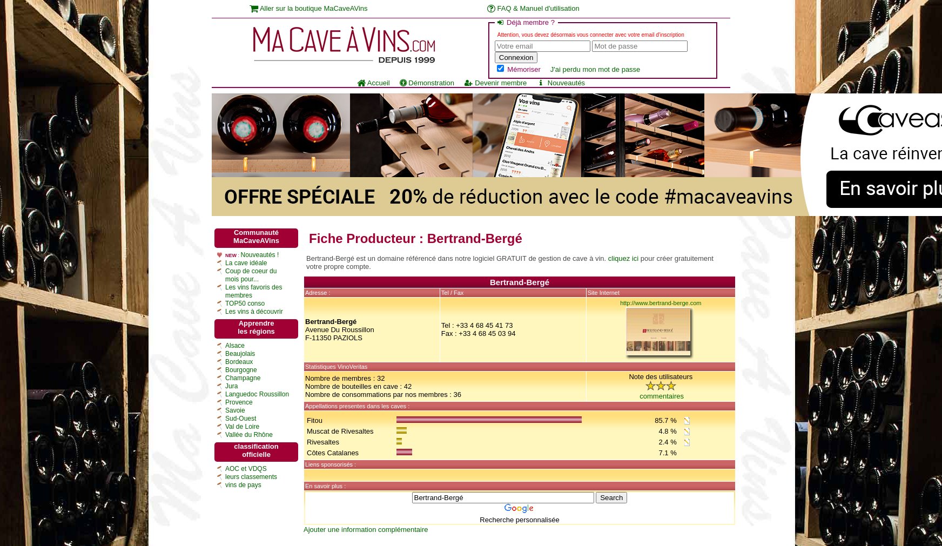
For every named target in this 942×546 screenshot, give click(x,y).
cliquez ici (623, 258)
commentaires (662, 396)
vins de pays (243, 485)
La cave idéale (246, 263)
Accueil (373, 83)
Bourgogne (241, 370)
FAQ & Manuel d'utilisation (533, 8)
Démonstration (427, 83)
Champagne (242, 378)
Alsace (235, 345)
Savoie (235, 410)
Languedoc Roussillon (257, 394)
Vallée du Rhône (249, 435)
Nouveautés (560, 83)
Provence (239, 402)
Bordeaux (239, 362)
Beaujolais (240, 354)
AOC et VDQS (246, 469)
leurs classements (251, 477)
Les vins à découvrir (254, 311)
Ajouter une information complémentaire (366, 529)
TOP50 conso (245, 303)
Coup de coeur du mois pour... (251, 275)
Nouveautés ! (260, 255)
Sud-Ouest (240, 418)
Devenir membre (495, 83)
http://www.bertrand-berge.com (660, 303)
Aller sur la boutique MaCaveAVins (309, 8)
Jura (231, 386)
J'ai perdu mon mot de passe (595, 69)
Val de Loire (242, 426)
